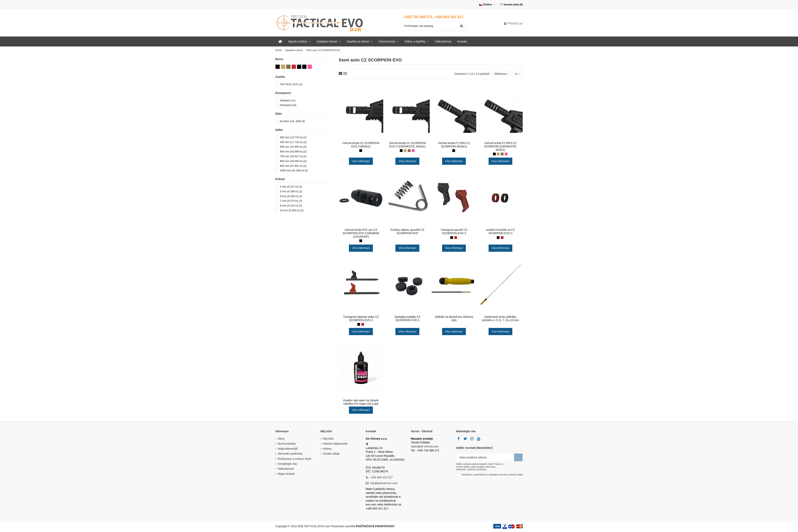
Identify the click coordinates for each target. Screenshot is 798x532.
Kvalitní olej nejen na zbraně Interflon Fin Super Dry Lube (360, 402)
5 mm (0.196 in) (291, 191)
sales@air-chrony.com (425, 446)
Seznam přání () (511, 4)
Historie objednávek (335, 443)
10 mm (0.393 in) (292, 210)
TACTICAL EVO (291, 84)
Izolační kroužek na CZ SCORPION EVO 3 (500, 231)
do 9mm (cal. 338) (292, 121)
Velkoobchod (286, 468)
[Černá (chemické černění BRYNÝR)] (360, 150)
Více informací (361, 161)
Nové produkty (287, 443)
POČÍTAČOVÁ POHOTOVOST (375, 526)
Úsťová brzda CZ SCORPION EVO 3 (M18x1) (361, 144)
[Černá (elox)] (360, 240)
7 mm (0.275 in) (291, 200)
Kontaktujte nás (287, 463)
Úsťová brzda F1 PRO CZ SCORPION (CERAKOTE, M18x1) (500, 146)
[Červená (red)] (455, 237)
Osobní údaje (331, 453)
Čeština (487, 4)
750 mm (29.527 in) (293, 156)
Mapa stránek (286, 473)
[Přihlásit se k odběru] (518, 457)
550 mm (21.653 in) (293, 146)
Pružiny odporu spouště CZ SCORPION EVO (407, 231)
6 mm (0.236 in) (291, 196)
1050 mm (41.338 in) (294, 170)
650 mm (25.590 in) (293, 151)
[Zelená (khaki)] (409, 150)
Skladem (287, 100)
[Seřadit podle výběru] (502, 74)
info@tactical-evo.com (384, 483)
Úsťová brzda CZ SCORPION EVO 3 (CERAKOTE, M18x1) (407, 144)
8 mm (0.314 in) (291, 205)
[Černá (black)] (401, 150)
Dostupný (288, 105)
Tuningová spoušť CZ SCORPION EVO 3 (453, 231)
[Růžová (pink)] (413, 150)
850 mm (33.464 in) (293, 161)
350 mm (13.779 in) (293, 137)
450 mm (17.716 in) (293, 142)
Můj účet (328, 438)
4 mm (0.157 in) (291, 186)
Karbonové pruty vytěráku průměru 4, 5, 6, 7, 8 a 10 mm (500, 318)
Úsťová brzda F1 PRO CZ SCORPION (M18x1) (454, 144)
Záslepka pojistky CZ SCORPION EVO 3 (407, 318)
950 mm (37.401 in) (293, 165)
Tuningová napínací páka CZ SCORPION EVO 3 (361, 318)
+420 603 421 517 (381, 477)
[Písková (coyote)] (405, 150)
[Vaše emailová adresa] (485, 457)
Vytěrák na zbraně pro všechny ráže (454, 318)
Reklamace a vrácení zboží (294, 458)
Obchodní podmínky (290, 453)
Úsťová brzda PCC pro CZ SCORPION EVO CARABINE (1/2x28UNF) (361, 233)
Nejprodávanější (288, 448)
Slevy (281, 438)
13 (517, 73)
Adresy (327, 448)
